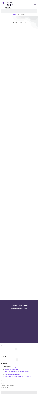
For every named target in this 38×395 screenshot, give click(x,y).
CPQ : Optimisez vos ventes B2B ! (12, 369)
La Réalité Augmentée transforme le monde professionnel (18, 376)
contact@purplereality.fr (6, 389)
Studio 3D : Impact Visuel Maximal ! (13, 374)
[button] (34, 4)
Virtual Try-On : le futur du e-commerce (13, 367)
